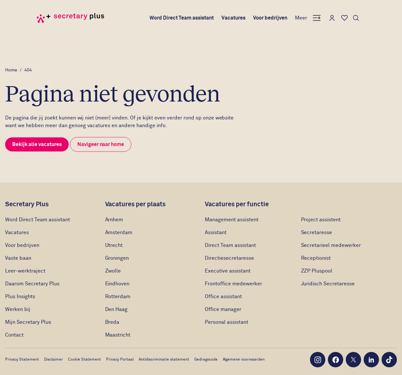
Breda (112, 322)
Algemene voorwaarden (244, 360)
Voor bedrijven (270, 17)
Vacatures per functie (237, 204)
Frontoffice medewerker (233, 283)
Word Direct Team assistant (182, 17)
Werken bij (17, 309)
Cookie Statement (84, 360)
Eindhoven (117, 283)
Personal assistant (226, 322)
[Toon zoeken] (356, 18)
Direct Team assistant (230, 245)
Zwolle (113, 270)
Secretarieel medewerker (331, 245)
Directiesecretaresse (229, 258)
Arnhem (114, 219)
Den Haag (116, 309)
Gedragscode (206, 360)
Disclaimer (53, 360)
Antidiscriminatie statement (164, 360)
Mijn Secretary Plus (28, 322)
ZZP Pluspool (317, 270)
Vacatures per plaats (135, 204)
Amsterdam (119, 232)
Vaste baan (18, 258)
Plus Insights (20, 296)
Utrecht (114, 245)
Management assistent (232, 219)
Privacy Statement (22, 360)
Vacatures (233, 17)
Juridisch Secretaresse (328, 283)
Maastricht (118, 335)
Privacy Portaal (120, 360)
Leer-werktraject (26, 270)
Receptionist (316, 258)
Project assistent (321, 219)
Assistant (216, 232)
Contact (14, 335)
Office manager (223, 309)
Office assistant (223, 296)
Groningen (117, 258)
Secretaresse (316, 232)
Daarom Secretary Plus (32, 283)
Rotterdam (118, 296)
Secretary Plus (27, 204)
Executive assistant (228, 270)
